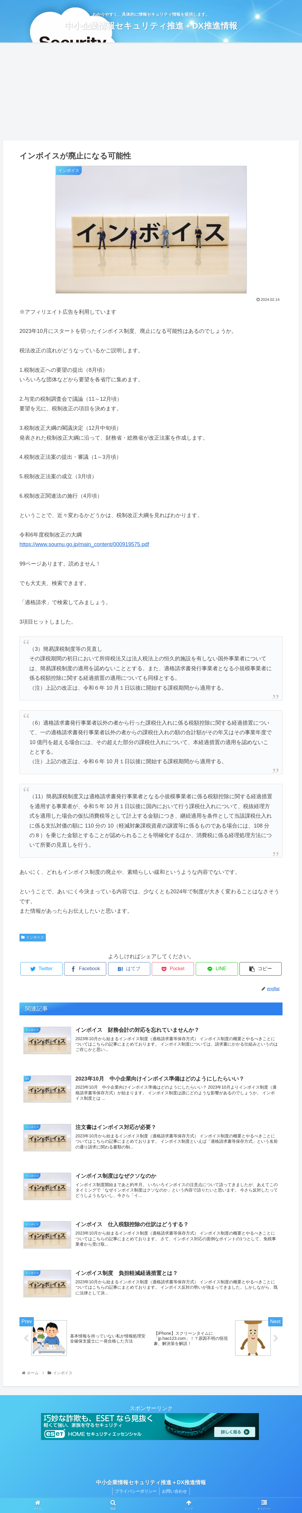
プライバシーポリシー (135, 1494)
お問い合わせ (175, 1494)
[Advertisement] (151, 91)
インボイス (32, 937)
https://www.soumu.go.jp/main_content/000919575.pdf (84, 544)
